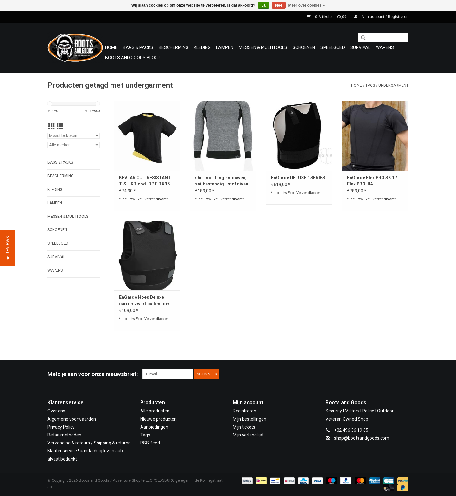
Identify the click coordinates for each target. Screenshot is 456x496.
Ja (263, 5)
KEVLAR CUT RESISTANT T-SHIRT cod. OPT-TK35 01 (145, 181)
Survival (360, 47)
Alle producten (154, 410)
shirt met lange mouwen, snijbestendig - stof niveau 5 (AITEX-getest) (223, 181)
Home (111, 47)
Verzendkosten (156, 199)
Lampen (224, 47)
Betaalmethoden (64, 434)
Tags (370, 85)
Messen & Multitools (263, 47)
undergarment (393, 85)
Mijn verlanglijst (248, 434)
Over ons (56, 410)
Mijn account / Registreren (381, 17)
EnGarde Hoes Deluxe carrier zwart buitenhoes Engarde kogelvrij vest (145, 301)
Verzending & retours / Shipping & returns (89, 442)
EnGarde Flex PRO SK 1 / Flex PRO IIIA (372, 180)
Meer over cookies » (306, 5)
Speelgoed (332, 47)
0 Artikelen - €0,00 (327, 17)
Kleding (202, 47)
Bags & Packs (138, 47)
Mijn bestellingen (249, 419)
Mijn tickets (244, 427)
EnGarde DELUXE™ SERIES (298, 177)
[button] (7, 248)
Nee (278, 5)
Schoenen (304, 47)
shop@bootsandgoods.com (361, 438)
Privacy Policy (61, 427)
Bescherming (173, 47)
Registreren (244, 410)
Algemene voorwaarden (72, 419)
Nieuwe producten (158, 419)
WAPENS (385, 47)
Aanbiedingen (154, 427)
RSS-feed (150, 442)
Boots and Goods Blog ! (132, 57)
